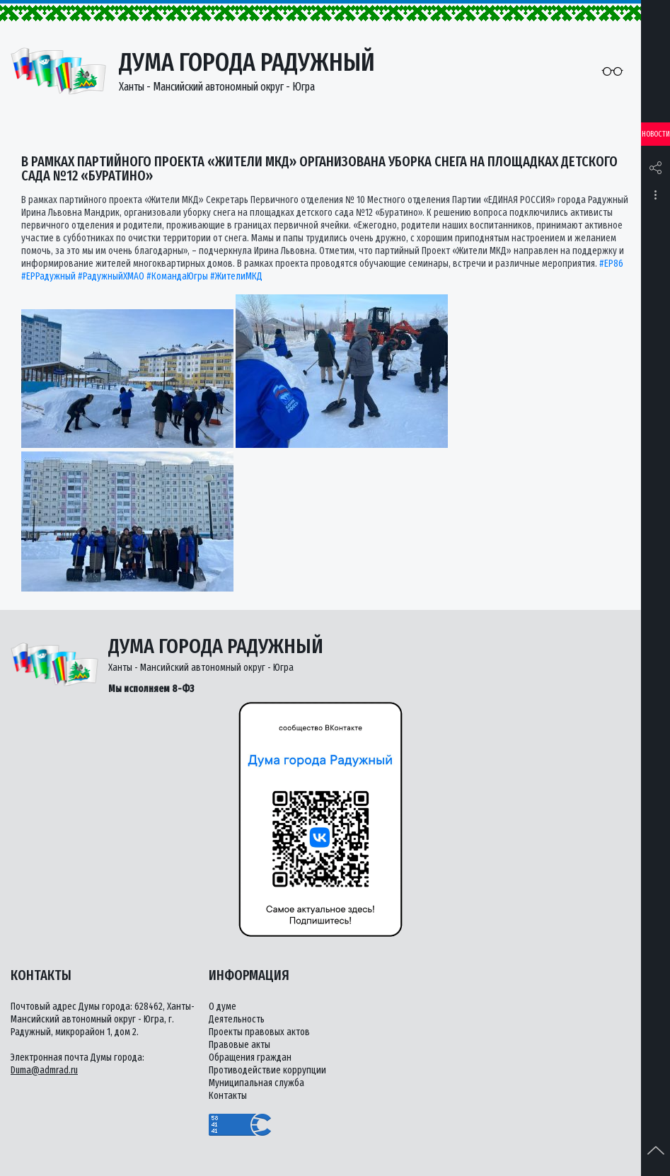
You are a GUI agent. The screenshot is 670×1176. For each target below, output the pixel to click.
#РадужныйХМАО (111, 276)
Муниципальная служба (256, 1083)
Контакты (228, 1096)
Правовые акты (239, 1045)
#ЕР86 (611, 264)
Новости (656, 134)
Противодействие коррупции (267, 1070)
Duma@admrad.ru (44, 1070)
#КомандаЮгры (177, 276)
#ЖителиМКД (236, 276)
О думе (222, 1007)
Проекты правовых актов (259, 1032)
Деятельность (237, 1019)
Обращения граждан (250, 1057)
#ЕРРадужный (48, 276)
